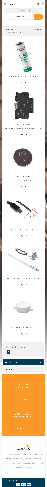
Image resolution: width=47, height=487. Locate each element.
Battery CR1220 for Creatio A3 (23, 180)
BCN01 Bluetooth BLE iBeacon (23, 328)
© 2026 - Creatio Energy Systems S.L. (23, 481)
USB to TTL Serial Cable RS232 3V (23, 230)
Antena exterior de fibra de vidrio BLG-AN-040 (23, 279)
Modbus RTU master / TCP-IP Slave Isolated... (23, 128)
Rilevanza (37, 29)
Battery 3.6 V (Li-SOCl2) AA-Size (23, 76)
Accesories (11, 362)
